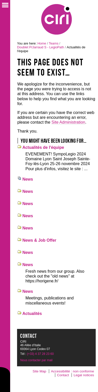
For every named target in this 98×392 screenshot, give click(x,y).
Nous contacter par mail (36, 360)
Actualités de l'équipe (43, 147)
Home (41, 43)
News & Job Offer (39, 240)
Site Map (39, 371)
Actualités (32, 313)
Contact (63, 375)
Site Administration (68, 122)
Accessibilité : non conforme (72, 371)
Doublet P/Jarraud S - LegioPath (40, 47)
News (27, 179)
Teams (54, 43)
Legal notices (84, 375)
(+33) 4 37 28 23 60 (40, 354)
